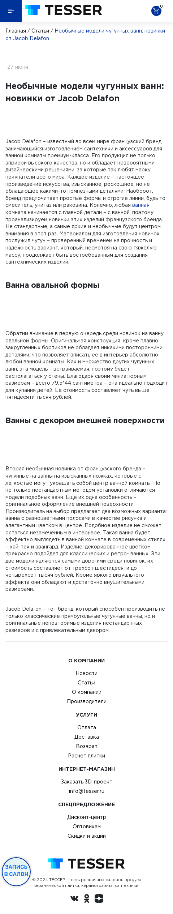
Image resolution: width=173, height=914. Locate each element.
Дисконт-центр (86, 817)
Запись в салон (16, 870)
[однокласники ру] (86, 899)
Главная (15, 31)
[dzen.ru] (99, 899)
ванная (141, 205)
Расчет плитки (86, 756)
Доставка (86, 737)
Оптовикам (87, 826)
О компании (86, 692)
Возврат (87, 746)
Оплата (86, 727)
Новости (86, 673)
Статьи (40, 31)
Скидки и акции (87, 836)
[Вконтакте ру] (74, 899)
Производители (87, 701)
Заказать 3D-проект (86, 782)
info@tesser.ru (86, 791)
